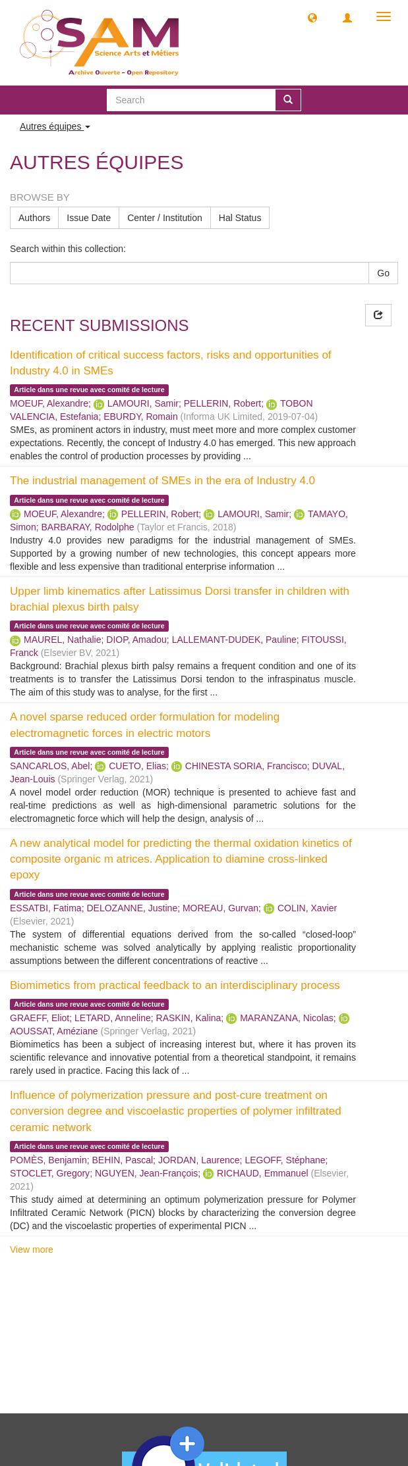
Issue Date (89, 218)
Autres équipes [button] (55, 126)
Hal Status (240, 218)
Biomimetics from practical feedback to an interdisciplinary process (175, 985)
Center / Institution (164, 218)
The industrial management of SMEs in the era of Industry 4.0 (162, 480)
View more (31, 1249)
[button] (312, 17)
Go (383, 273)
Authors (34, 218)
